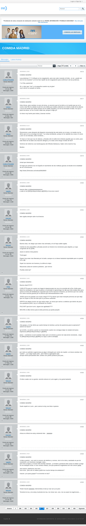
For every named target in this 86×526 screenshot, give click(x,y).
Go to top (80, 519)
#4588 (82, 427)
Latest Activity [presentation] (16, 60)
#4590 (82, 482)
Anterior (9, 508)
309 (58, 508)
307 (47, 508)
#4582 (82, 237)
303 (25, 508)
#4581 (82, 210)
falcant (8, 245)
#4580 (82, 183)
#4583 (82, 278)
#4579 (82, 156)
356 (69, 508)
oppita (8, 191)
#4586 (82, 372)
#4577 (82, 99)
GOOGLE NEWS (61, 519)
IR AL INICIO (71, 519)
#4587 (82, 400)
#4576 (82, 71)
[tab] (16, 59)
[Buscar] (70, 8)
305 (36, 508)
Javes (8, 134)
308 (53, 508)
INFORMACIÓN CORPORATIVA (45, 519)
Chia (8, 287)
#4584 (82, 318)
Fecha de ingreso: (8, 87)
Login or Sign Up (77, 1)
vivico (8, 107)
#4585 (82, 345)
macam (8, 218)
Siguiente (82, 508)
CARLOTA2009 (8, 80)
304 (31, 508)
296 (20, 508)
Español (7, 519)
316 (63, 508)
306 (42, 508)
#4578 (82, 126)
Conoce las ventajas (72, 32)
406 (74, 508)
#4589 (82, 454)
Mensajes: (6, 90)
